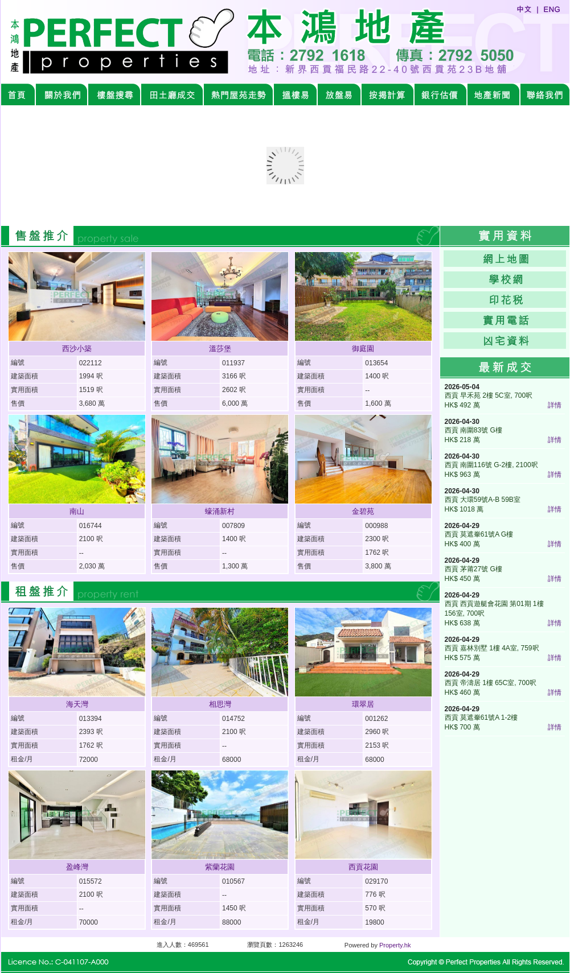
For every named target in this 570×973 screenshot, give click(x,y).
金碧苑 (363, 511)
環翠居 (363, 704)
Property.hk (395, 945)
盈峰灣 (77, 867)
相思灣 (220, 704)
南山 (76, 511)
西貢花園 (363, 867)
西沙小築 (77, 348)
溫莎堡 (220, 348)
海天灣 (77, 704)
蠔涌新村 (220, 511)
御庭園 (363, 348)
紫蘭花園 (220, 867)
